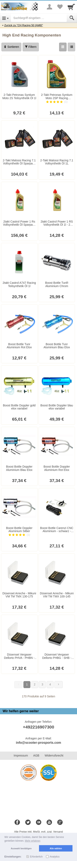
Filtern (31, 46)
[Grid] (63, 47)
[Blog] (38, 822)
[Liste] (71, 47)
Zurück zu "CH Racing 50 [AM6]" (23, 25)
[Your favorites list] (59, 7)
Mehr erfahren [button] (32, 840)
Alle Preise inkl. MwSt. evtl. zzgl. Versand (38, 831)
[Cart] (71, 7)
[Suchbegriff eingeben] (39, 18)
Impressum (21, 755)
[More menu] (49, 7)
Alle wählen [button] (56, 848)
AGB (36, 755)
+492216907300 (38, 727)
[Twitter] (28, 822)
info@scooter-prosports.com (38, 742)
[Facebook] (17, 822)
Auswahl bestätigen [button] (21, 848)
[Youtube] (49, 822)
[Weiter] (58, 684)
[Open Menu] (5, 18)
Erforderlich (36, 856)
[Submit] (72, 18)
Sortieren (11, 46)
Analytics (55, 856)
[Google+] (60, 822)
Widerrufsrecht (54, 755)
